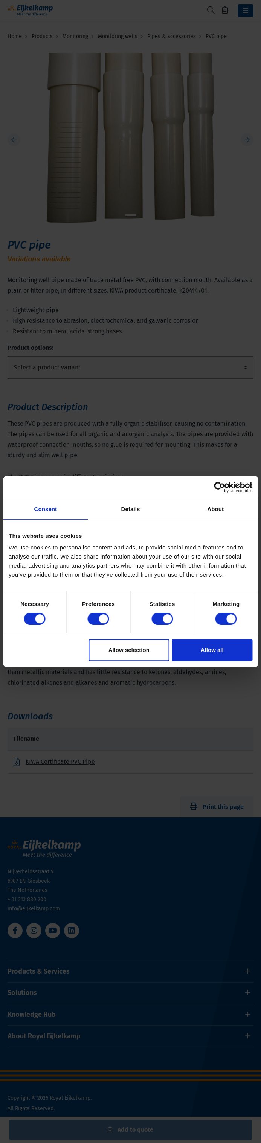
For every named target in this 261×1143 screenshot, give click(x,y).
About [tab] (215, 509)
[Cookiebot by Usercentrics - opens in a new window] (219, 487)
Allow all (212, 650)
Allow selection (129, 650)
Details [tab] (130, 509)
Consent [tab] (45, 509)
